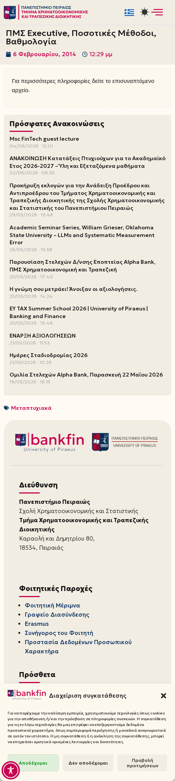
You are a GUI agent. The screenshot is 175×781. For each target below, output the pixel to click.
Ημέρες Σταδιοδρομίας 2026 (49, 355)
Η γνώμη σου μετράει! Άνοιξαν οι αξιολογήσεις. (74, 289)
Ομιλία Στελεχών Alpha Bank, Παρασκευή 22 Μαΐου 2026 (86, 374)
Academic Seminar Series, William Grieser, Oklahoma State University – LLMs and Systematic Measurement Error (82, 235)
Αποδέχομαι (33, 763)
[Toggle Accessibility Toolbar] (10, 770)
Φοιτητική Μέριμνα (52, 605)
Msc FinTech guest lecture (44, 138)
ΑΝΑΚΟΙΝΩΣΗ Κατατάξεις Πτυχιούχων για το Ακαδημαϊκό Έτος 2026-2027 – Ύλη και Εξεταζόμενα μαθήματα (87, 162)
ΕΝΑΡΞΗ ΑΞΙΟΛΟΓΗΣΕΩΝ (43, 335)
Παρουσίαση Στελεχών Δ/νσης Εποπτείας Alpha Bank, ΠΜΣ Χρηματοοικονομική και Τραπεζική (83, 265)
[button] (163, 696)
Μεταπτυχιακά (31, 407)
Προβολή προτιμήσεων (142, 762)
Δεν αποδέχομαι (88, 763)
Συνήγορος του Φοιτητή (59, 632)
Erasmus (37, 623)
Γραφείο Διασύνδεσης (57, 614)
